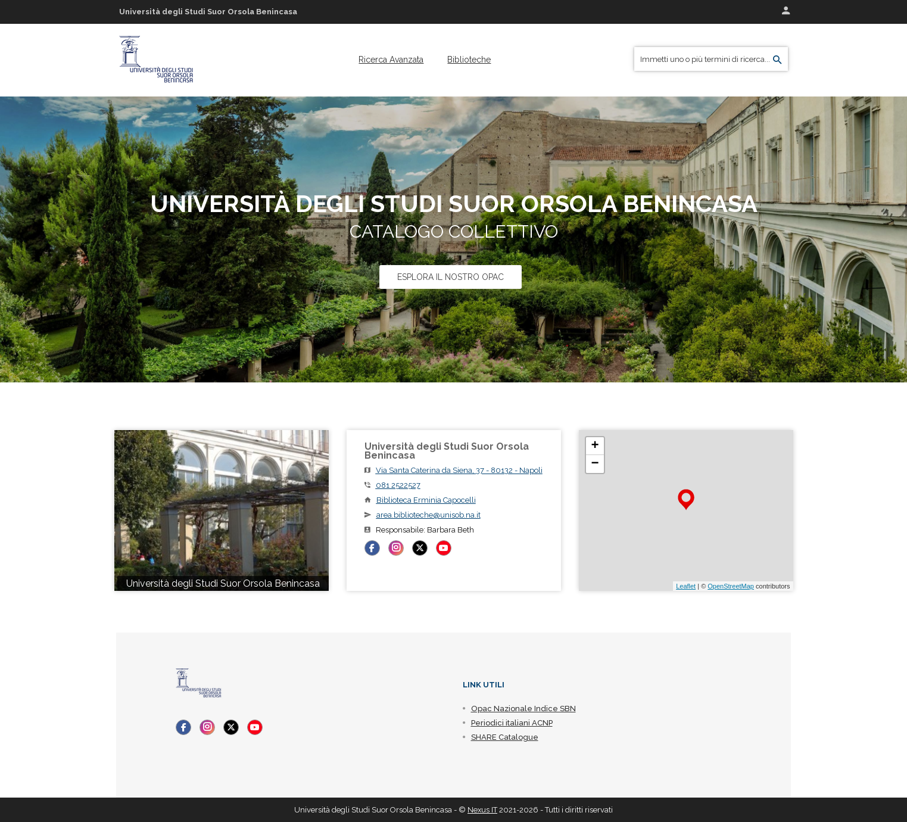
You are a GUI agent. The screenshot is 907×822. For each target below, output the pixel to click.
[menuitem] (391, 59)
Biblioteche (469, 59)
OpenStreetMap (730, 586)
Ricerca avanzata (391, 59)
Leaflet (686, 586)
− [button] (595, 464)
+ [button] (595, 446)
